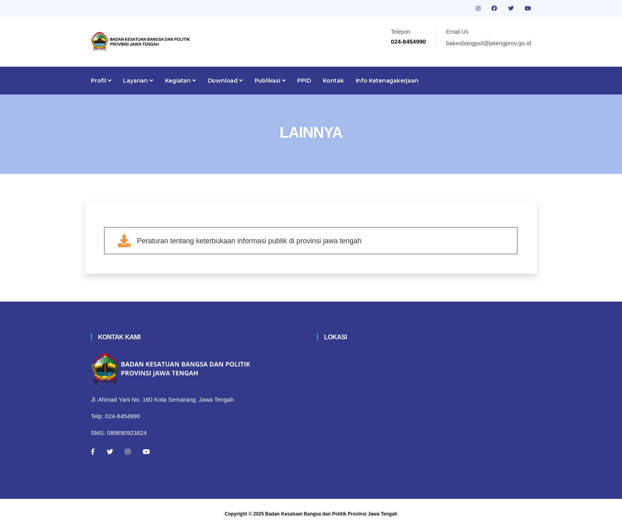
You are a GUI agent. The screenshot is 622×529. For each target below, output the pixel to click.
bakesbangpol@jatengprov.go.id (488, 43)
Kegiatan (180, 80)
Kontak (333, 80)
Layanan (138, 80)
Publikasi (270, 80)
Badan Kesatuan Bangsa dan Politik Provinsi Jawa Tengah (331, 514)
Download (225, 80)
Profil (101, 80)
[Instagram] (128, 451)
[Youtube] (146, 451)
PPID (304, 80)
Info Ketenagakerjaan (387, 80)
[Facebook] (93, 451)
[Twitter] (110, 451)
